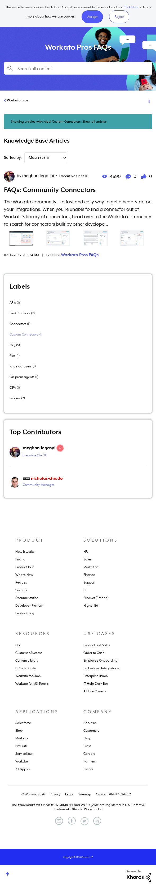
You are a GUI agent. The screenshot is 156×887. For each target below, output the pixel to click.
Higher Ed (90, 605)
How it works (24, 552)
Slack (19, 730)
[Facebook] (72, 821)
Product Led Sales (96, 645)
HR (85, 552)
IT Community (25, 668)
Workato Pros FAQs (80, 254)
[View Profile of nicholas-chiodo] (47, 478)
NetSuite (21, 746)
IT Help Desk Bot (95, 683)
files (13, 356)
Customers (91, 730)
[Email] (59, 821)
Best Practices (20, 313)
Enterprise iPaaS (95, 676)
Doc (18, 645)
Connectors (18, 324)
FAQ (12, 345)
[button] (92, 16)
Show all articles (94, 121)
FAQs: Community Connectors (50, 190)
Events (88, 769)
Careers (89, 754)
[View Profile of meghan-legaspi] (39, 447)
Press (87, 746)
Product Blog (24, 613)
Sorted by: (13, 157)
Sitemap (84, 794)
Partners (89, 761)
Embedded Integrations (101, 668)
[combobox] (78, 68)
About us (90, 723)
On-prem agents (22, 377)
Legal (69, 794)
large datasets (21, 366)
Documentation (26, 598)
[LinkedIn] (97, 821)
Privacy (55, 794)
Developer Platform (29, 605)
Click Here (131, 7)
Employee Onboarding (100, 660)
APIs (13, 303)
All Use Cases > (94, 691)
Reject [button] (119, 17)
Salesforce (23, 723)
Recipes (21, 582)
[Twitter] (84, 821)
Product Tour (24, 567)
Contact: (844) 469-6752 (113, 794)
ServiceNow (24, 754)
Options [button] (148, 100)
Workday (22, 761)
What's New (24, 575)
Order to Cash (93, 653)
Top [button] (7, 874)
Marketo (21, 738)
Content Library (26, 660)
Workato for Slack (28, 676)
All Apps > (22, 769)
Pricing (20, 559)
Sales (87, 559)
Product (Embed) (96, 598)
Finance (89, 575)
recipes (15, 398)
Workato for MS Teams (32, 683)
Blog (86, 738)
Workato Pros (17, 100)
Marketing (91, 567)
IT (84, 590)
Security (21, 590)
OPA (13, 387)
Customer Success (28, 653)
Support (89, 582)
